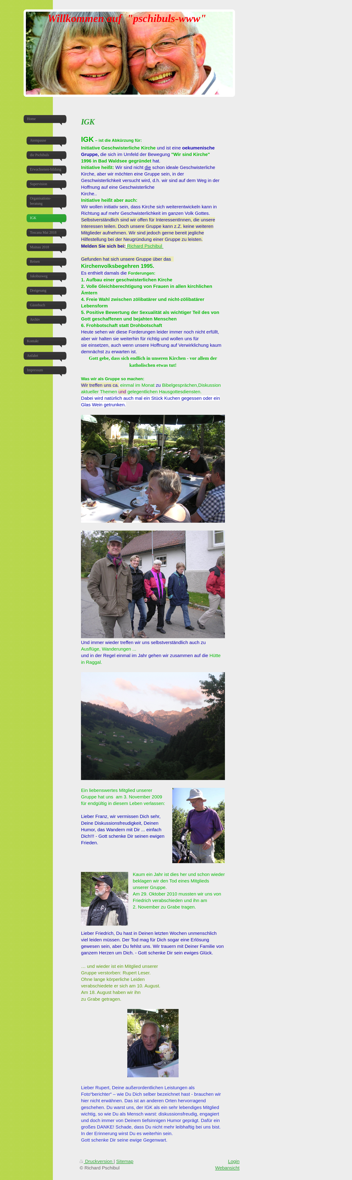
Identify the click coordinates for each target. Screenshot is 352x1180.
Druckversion (97, 1161)
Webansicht (227, 1167)
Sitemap (124, 1161)
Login (234, 1161)
